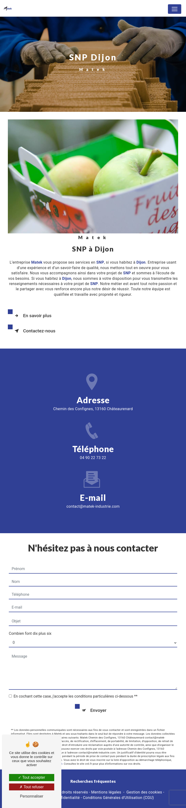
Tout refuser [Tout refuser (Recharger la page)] (32, 787)
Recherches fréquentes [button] (93, 781)
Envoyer (98, 704)
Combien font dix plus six (30, 627)
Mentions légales (106, 792)
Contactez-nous (34, 331)
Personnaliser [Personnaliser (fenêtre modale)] (31, 796)
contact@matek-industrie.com (92, 500)
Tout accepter (31, 777)
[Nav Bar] (174, 9)
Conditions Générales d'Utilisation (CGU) (118, 797)
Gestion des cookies (144, 792)
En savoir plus (32, 316)
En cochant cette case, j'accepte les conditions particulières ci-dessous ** (75, 690)
